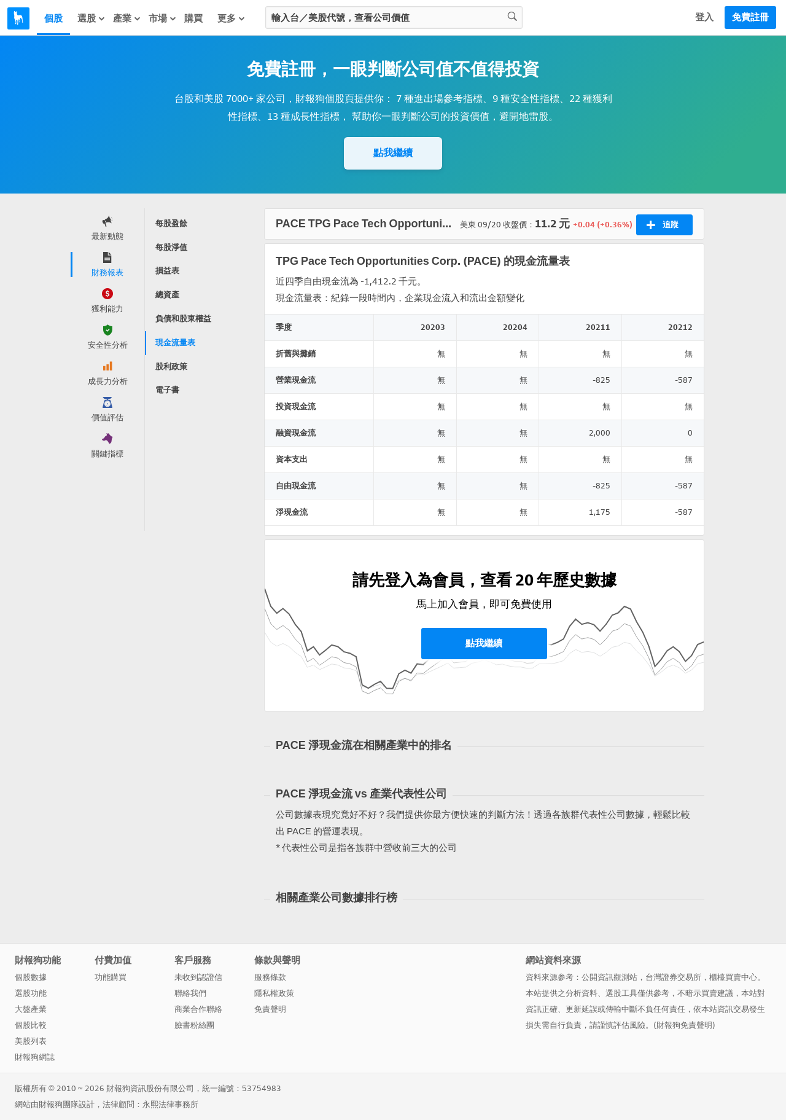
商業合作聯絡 (198, 1009)
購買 (193, 18)
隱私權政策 (274, 993)
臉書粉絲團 (194, 1025)
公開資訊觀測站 (609, 977)
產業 (127, 18)
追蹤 (662, 225)
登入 (704, 17)
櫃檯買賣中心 (733, 977)
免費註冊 (750, 17)
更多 (231, 18)
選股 (91, 18)
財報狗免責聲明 (684, 1025)
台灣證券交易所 (673, 977)
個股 (53, 18)
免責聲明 (270, 1009)
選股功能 (31, 993)
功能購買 (110, 977)
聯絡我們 (190, 993)
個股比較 (31, 1025)
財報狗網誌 (35, 1057)
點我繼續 (393, 153)
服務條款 (270, 977)
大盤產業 (31, 1009)
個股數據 (31, 977)
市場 (163, 18)
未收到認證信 (198, 977)
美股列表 (31, 1041)
